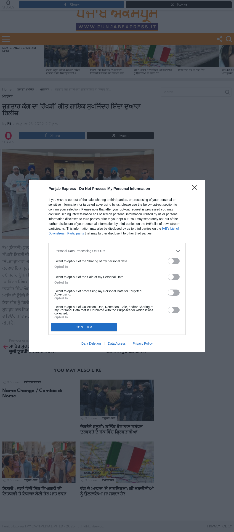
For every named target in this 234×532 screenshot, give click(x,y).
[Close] (196, 189)
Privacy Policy (143, 343)
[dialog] (117, 266)
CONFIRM (84, 327)
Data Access (117, 343)
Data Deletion (91, 343)
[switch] (174, 261)
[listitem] (117, 251)
